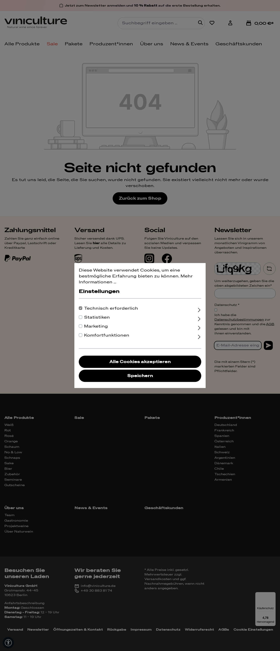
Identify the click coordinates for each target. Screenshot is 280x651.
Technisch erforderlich (111, 308)
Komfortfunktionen (106, 335)
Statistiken (97, 317)
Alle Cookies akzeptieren (140, 361)
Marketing (96, 326)
